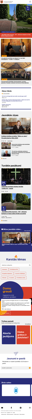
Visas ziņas (4, 158)
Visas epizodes (27, 230)
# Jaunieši (11, 277)
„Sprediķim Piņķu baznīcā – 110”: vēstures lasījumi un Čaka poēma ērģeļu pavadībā (16, 35)
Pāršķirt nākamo (6, 313)
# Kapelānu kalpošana (7, 273)
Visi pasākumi (5, 220)
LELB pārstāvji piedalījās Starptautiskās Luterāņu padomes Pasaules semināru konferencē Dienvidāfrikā (15, 82)
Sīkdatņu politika (16, 414)
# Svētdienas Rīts (14, 269)
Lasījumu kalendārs (6, 93)
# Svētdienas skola (21, 277)
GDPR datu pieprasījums (10, 414)
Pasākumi (4, 55)
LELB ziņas (4, 79)
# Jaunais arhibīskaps (20, 273)
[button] (30, 1)
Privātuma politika (3, 414)
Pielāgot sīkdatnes (22, 414)
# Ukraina (4, 277)
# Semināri (4, 269)
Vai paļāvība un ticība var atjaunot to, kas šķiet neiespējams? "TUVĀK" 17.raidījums (13, 59)
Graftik (14, 412)
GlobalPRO (8, 412)
